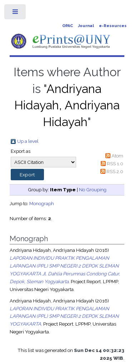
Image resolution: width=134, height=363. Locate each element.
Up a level (28, 141)
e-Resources (112, 26)
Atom (117, 156)
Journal (86, 26)
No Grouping (92, 189)
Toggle (15, 13)
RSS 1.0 (115, 163)
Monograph (41, 203)
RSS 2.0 (114, 171)
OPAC (67, 26)
